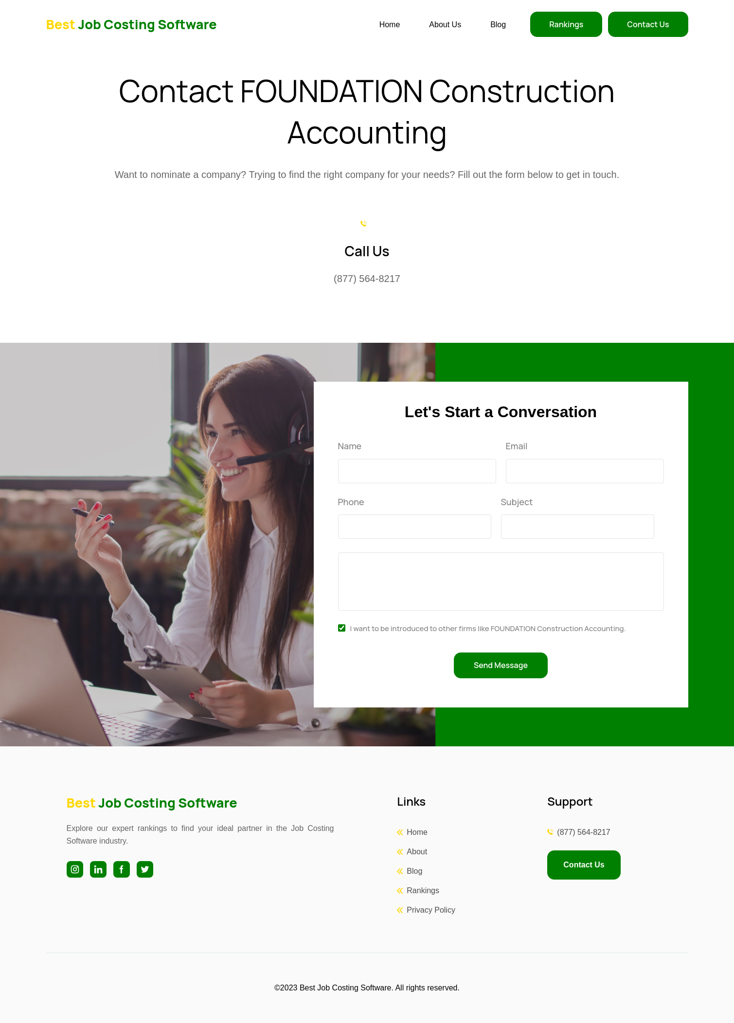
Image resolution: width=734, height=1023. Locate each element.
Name (350, 446)
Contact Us (648, 24)
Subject (517, 502)
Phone (351, 502)
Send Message (501, 665)
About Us (445, 24)
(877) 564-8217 (583, 832)
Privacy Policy (431, 910)
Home (389, 24)
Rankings (566, 24)
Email (517, 446)
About (417, 851)
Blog (498, 24)
